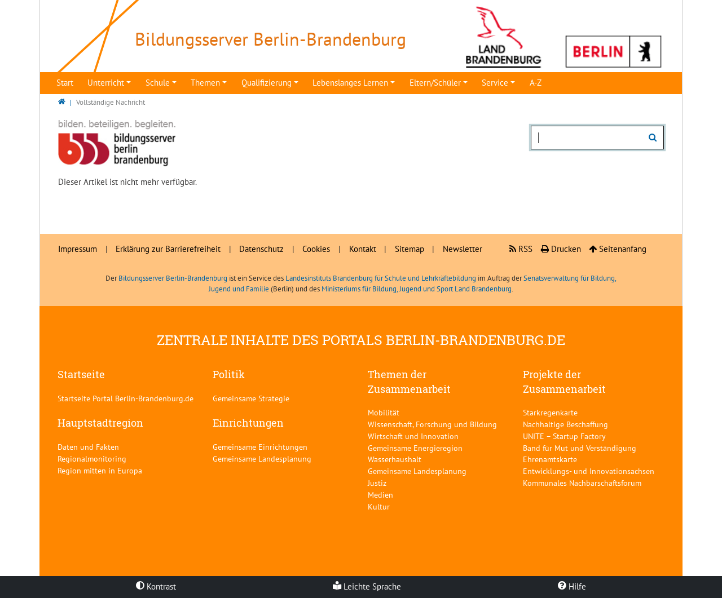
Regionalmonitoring (92, 458)
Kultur (379, 506)
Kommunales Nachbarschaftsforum (582, 482)
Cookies (316, 248)
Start (64, 82)
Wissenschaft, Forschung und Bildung (432, 424)
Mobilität (383, 412)
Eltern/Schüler (435, 82)
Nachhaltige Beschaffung (565, 424)
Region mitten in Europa (100, 470)
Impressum (77, 248)
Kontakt (362, 248)
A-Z (536, 82)
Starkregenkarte (550, 412)
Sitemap (409, 248)
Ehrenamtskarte (550, 459)
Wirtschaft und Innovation (413, 436)
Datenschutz (261, 248)
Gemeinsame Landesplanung (262, 458)
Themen (205, 82)
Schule (158, 82)
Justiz (377, 482)
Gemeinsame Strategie (251, 398)
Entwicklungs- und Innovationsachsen (588, 471)
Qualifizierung (266, 82)
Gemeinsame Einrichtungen (260, 446)
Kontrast (156, 586)
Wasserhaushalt (394, 459)
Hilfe (572, 586)
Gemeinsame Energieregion (415, 447)
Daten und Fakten (88, 446)
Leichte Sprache (367, 586)
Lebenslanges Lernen (350, 82)
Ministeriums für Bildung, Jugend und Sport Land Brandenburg (417, 289)
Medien (380, 494)
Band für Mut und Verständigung (579, 447)
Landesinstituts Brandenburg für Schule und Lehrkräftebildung (380, 278)
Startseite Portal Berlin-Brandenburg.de (125, 398)
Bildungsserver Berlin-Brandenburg (172, 278)
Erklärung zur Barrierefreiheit (168, 248)
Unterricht (105, 82)
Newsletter (462, 248)
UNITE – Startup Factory (564, 436)
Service (495, 82)
